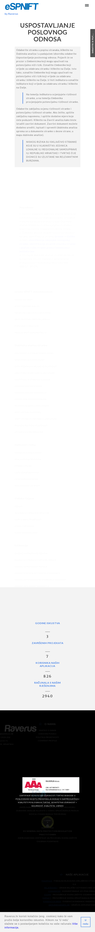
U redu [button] (85, 922)
